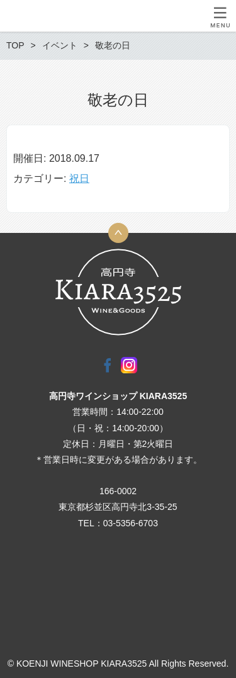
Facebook (107, 365)
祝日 (79, 178)
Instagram (129, 365)
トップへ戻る (118, 233)
